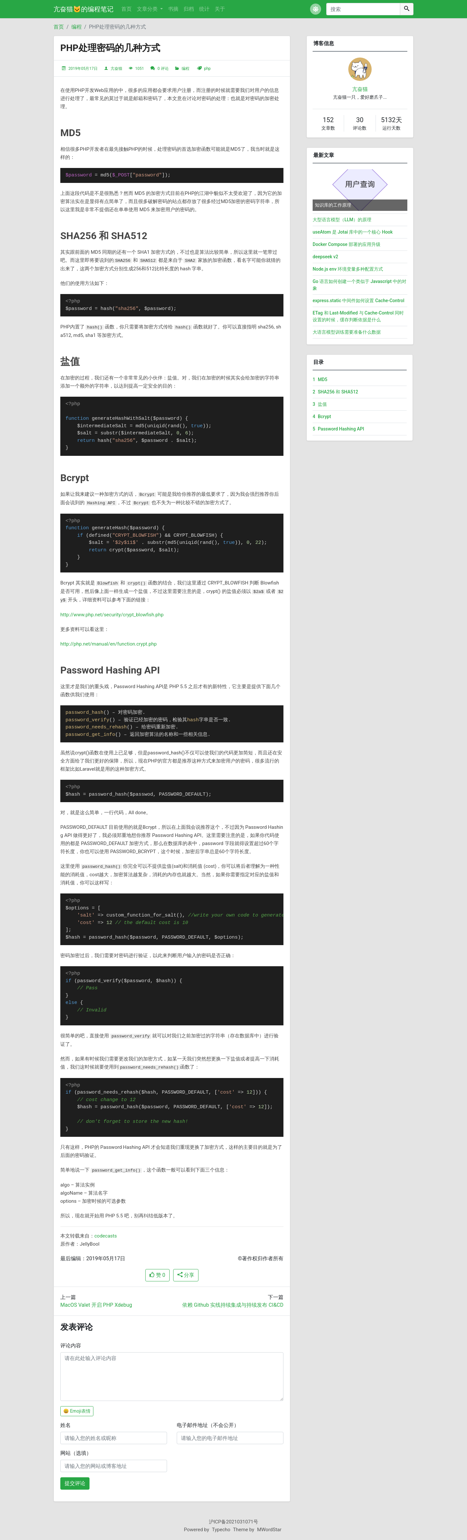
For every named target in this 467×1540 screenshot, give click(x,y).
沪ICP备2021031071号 (233, 1522)
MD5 (320, 379)
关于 (220, 9)
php (207, 68)
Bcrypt (322, 416)
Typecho (221, 1530)
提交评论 (75, 1483)
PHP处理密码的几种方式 (117, 27)
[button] (315, 9)
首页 (126, 9)
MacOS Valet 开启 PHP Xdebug (96, 1305)
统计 (204, 9)
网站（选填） (75, 1453)
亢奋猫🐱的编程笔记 (84, 9)
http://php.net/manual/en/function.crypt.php (108, 644)
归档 (189, 9)
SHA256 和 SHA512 (335, 391)
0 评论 (163, 68)
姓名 (65, 1425)
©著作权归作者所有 (260, 1258)
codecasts (105, 1236)
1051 (139, 68)
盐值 (320, 404)
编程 (76, 27)
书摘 (173, 9)
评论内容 (70, 1345)
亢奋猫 (116, 68)
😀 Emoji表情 (76, 1411)
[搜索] (363, 9)
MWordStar (269, 1530)
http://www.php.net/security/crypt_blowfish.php (111, 615)
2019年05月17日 (83, 68)
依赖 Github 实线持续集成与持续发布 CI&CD (232, 1305)
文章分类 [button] (148, 9)
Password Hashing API (338, 428)
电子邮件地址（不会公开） (208, 1425)
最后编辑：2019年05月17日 (92, 1258)
